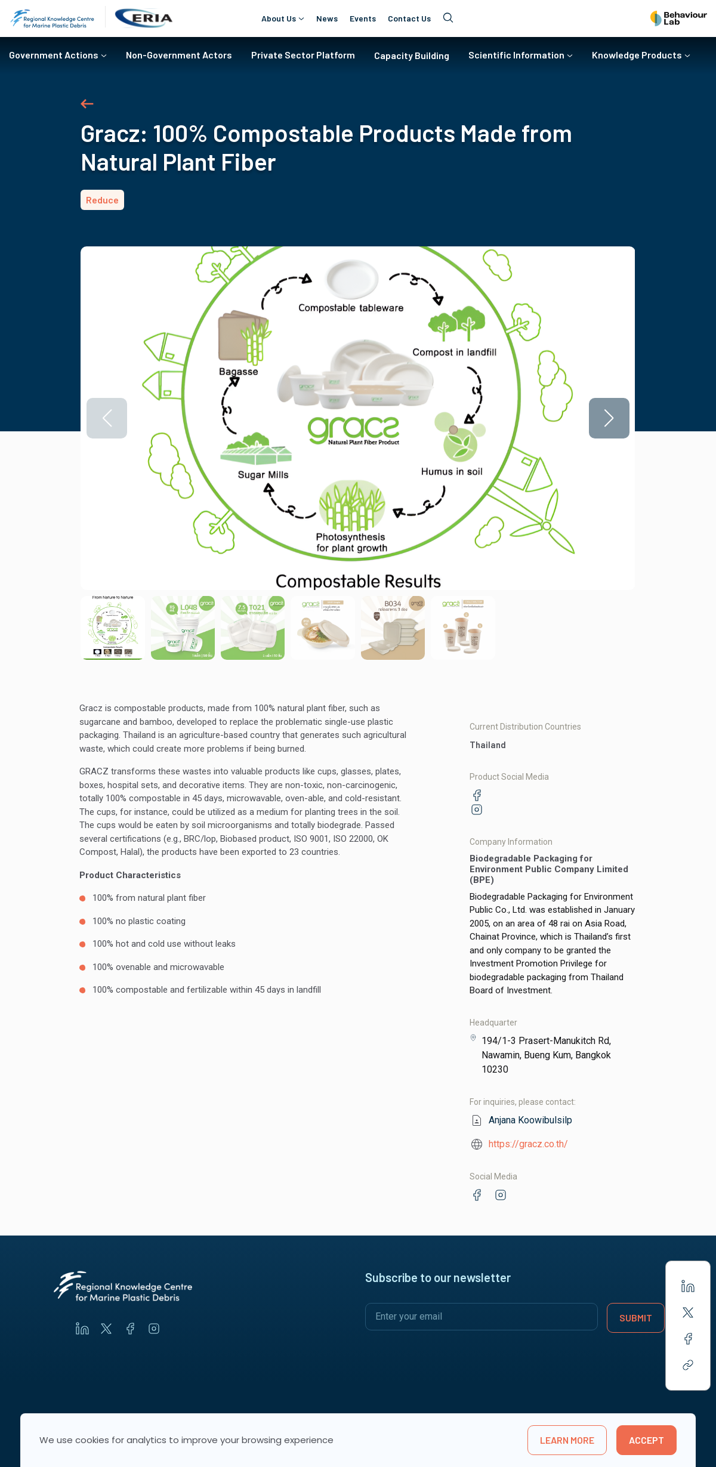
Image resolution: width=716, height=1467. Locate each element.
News (327, 18)
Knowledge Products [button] (637, 54)
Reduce (102, 199)
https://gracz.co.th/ (528, 1144)
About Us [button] (278, 18)
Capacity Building (411, 55)
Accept (646, 1440)
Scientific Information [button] (516, 54)
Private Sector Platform (303, 54)
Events (363, 18)
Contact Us (409, 18)
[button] (609, 418)
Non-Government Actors (179, 54)
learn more (567, 1440)
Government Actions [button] (53, 54)
